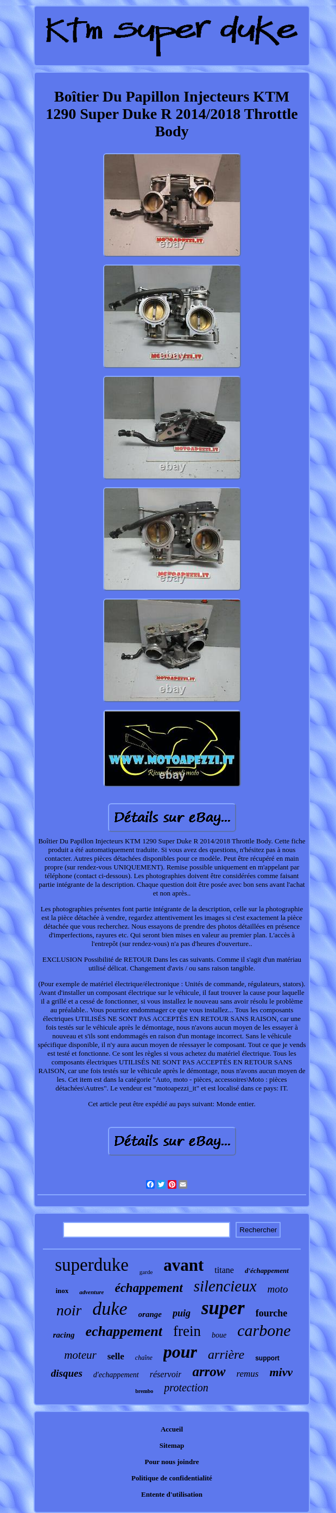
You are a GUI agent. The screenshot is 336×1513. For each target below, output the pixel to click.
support (267, 1358)
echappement (123, 1331)
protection (186, 1388)
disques (67, 1373)
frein (187, 1331)
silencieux (225, 1286)
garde (146, 1272)
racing (63, 1335)
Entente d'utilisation (171, 1494)
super (223, 1308)
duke (109, 1308)
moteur (80, 1354)
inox (61, 1291)
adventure (91, 1292)
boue (219, 1335)
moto (278, 1289)
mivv (281, 1372)
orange (150, 1314)
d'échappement (267, 1270)
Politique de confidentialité (171, 1478)
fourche (272, 1313)
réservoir (166, 1374)
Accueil (172, 1429)
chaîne (144, 1357)
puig (182, 1313)
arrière (226, 1354)
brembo (144, 1391)
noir (69, 1310)
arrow (208, 1371)
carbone (263, 1330)
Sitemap (172, 1445)
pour (180, 1351)
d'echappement (116, 1375)
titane (224, 1270)
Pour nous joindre (172, 1462)
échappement (148, 1288)
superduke (92, 1265)
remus (248, 1374)
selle (115, 1356)
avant (183, 1265)
